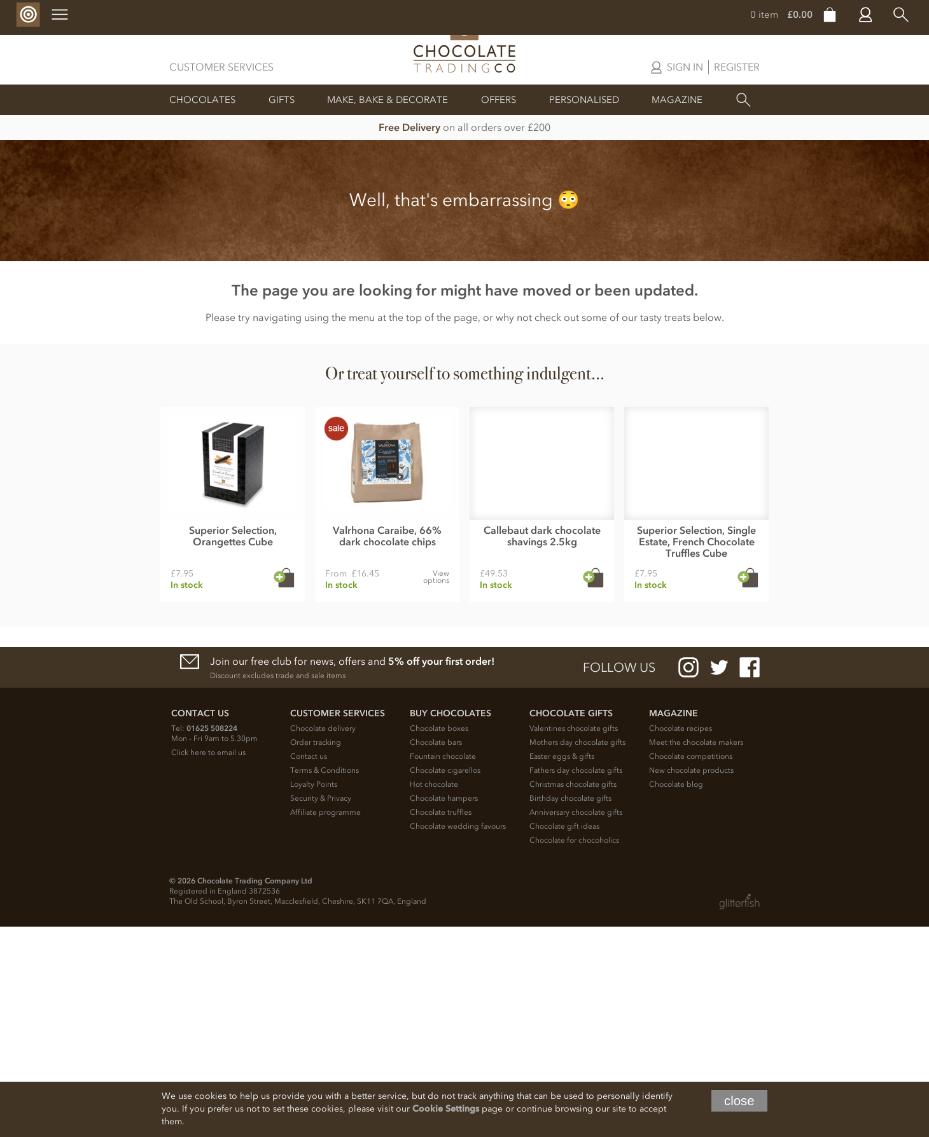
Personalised (584, 100)
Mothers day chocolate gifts (577, 952)
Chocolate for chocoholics (574, 1050)
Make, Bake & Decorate (387, 100)
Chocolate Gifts (571, 923)
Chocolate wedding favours (458, 1036)
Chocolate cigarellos (445, 980)
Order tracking (315, 952)
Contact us (308, 966)
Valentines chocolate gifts (573, 938)
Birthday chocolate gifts (570, 1008)
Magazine (677, 100)
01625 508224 (211, 938)
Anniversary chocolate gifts (575, 1022)
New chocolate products (691, 980)
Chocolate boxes (439, 938)
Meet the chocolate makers (696, 952)
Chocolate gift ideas (564, 1036)
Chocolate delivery (323, 938)
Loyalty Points (313, 994)
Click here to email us (208, 962)
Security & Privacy (320, 1008)
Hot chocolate (434, 994)
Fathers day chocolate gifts (575, 980)
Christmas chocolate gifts (573, 994)
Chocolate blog (676, 994)
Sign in (685, 66)
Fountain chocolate (443, 966)
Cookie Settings (445, 1108)
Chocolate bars (436, 952)
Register (737, 66)
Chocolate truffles (440, 1022)
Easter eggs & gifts (561, 966)
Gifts (282, 100)
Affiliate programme (325, 1022)
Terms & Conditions (324, 980)
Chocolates (202, 100)
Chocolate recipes (680, 938)
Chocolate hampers (444, 1008)
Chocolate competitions (690, 966)
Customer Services (221, 66)
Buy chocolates (450, 923)
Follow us (619, 877)
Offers (498, 100)
